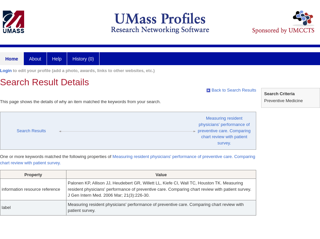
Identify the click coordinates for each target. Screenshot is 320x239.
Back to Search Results (231, 90)
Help (57, 58)
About (35, 58)
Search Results (31, 130)
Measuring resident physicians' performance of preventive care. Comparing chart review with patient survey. (224, 130)
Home (11, 58)
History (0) (83, 58)
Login (6, 70)
